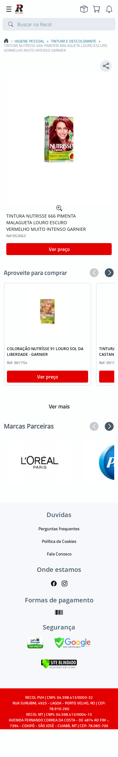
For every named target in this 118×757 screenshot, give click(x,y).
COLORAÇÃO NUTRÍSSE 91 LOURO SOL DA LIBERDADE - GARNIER (45, 351)
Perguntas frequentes (59, 528)
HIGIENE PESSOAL (29, 41)
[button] (94, 273)
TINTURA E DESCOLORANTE (73, 41)
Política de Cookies (59, 541)
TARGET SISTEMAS (73, 748)
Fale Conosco (59, 553)
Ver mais (59, 406)
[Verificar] (59, 663)
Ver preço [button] (59, 249)
